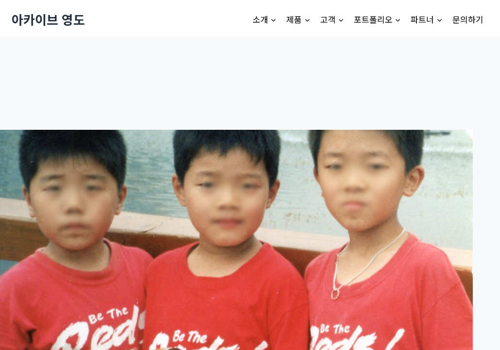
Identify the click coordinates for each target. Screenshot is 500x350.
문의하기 (467, 19)
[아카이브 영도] (48, 19)
